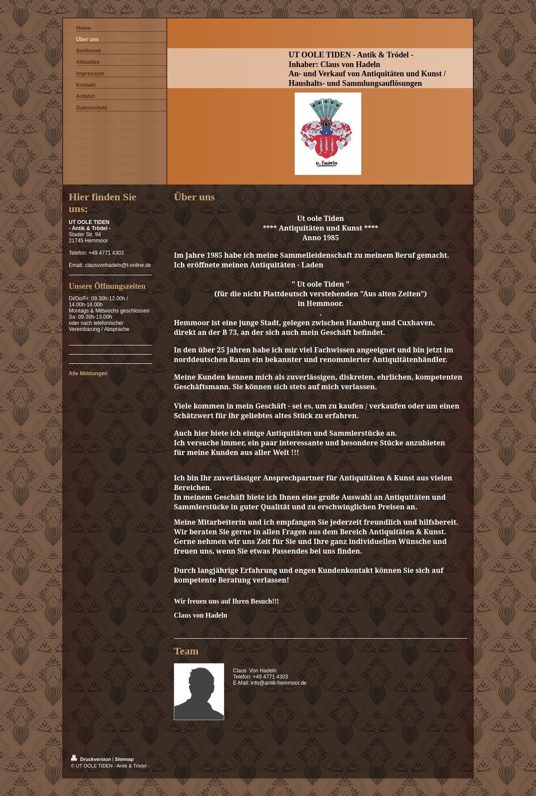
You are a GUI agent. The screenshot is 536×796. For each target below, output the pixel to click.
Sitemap (124, 759)
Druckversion (91, 759)
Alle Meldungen (88, 373)
